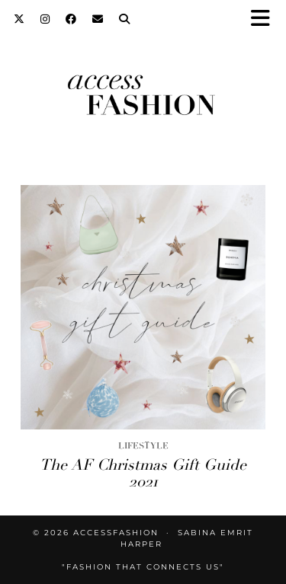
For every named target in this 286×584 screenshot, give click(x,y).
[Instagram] (45, 19)
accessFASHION (116, 533)
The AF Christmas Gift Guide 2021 (143, 473)
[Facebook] (71, 19)
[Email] (98, 19)
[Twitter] (19, 19)
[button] (265, 19)
